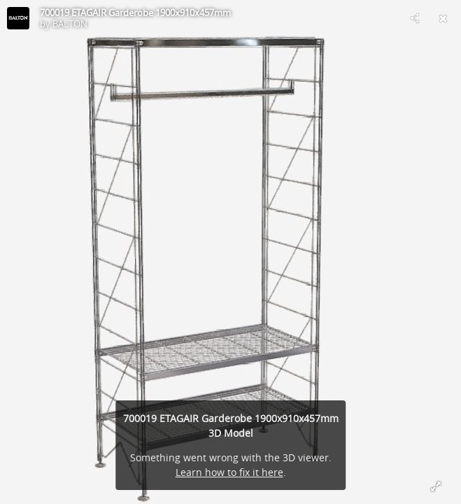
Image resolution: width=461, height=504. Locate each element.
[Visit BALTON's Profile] (18, 18)
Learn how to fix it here (229, 472)
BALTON (69, 24)
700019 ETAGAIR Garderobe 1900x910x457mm (135, 12)
